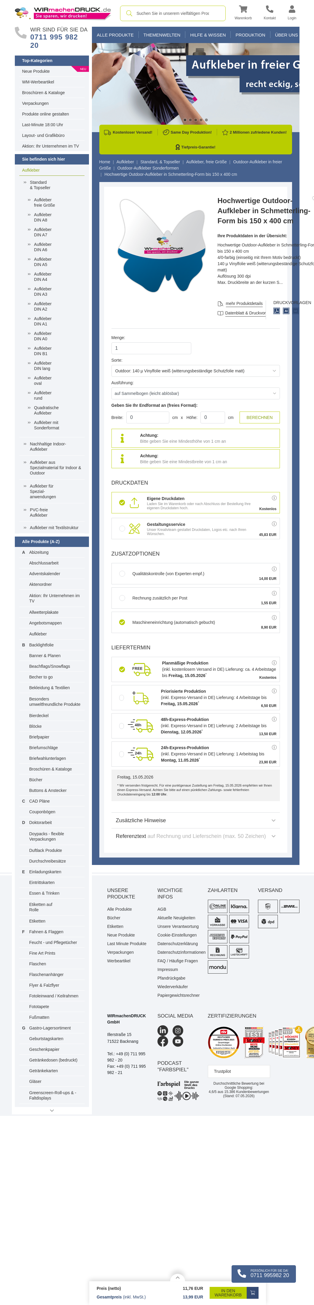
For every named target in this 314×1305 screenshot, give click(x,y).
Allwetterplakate (44, 612)
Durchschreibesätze (47, 861)
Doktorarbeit (40, 822)
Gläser (35, 1081)
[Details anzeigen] (177, 1277)
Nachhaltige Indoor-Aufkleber (48, 447)
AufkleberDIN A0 (43, 336)
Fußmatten (39, 1017)
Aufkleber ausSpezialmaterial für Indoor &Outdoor (55, 467)
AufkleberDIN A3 (43, 292)
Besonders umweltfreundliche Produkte (55, 702)
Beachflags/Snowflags (49, 666)
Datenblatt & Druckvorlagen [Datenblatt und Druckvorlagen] (250, 313)
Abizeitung (39, 552)
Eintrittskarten (42, 882)
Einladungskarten (45, 872)
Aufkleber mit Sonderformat (46, 425)
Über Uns (286, 34)
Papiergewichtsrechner (178, 995)
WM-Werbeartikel (38, 82)
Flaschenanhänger (46, 974)
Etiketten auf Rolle (40, 907)
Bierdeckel (39, 716)
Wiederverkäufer (172, 986)
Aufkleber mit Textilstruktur (54, 527)
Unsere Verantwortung (178, 926)
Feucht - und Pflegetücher (53, 942)
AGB (161, 909)
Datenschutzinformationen (178, 952)
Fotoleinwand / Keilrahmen (54, 996)
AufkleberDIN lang (43, 366)
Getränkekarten (43, 1071)
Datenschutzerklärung (177, 943)
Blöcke (35, 726)
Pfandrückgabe (171, 978)
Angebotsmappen (45, 623)
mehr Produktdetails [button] (244, 303)
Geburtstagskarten (46, 1039)
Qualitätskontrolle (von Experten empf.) (162, 574)
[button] (243, 13)
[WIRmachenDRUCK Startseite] (63, 13)
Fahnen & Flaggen (46, 932)
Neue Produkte (36, 71)
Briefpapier (39, 737)
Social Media (175, 1016)
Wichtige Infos (170, 894)
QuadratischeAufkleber (46, 410)
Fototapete (39, 1007)
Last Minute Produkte (126, 943)
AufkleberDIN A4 (43, 277)
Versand (270, 890)
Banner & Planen (45, 656)
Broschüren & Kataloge (43, 93)
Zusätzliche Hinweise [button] (195, 820)
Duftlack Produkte (45, 850)
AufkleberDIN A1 (43, 321)
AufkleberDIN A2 (43, 306)
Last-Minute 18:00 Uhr (42, 125)
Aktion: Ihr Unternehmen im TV (50, 146)
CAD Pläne (39, 801)
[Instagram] (178, 1030)
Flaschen (37, 964)
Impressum (167, 969)
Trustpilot (222, 1071)
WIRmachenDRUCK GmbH (126, 1018)
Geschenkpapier (44, 1049)
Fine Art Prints (42, 953)
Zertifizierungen (232, 1016)
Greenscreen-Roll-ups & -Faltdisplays (52, 1095)
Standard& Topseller (40, 185)
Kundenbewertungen (246, 1092)
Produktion (250, 34)
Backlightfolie (41, 645)
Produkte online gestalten (45, 114)
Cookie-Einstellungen (177, 935)
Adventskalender (44, 574)
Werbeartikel (118, 960)
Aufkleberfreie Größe (44, 202)
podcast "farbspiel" (173, 1066)
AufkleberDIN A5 (43, 262)
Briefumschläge (43, 748)
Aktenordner (40, 584)
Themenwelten (162, 34)
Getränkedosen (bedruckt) (53, 1060)
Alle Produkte (115, 34)
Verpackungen (35, 103)
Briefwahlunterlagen (47, 758)
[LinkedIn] (162, 1030)
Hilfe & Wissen (208, 34)
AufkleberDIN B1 (43, 351)
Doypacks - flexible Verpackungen (46, 836)
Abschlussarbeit (44, 563)
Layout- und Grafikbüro (43, 135)
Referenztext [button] (195, 836)
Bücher (35, 780)
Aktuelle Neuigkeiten (176, 917)
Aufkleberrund (43, 395)
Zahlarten (223, 890)
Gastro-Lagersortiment (50, 1028)
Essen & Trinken (44, 893)
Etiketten (37, 921)
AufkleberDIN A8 (43, 217)
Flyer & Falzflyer (44, 985)
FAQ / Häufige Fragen (177, 960)
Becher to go (41, 677)
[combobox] (173, 13)
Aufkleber (31, 170)
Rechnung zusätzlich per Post (153, 598)
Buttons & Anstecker (48, 790)
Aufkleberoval (43, 381)
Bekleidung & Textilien (49, 688)
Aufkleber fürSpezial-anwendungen (43, 491)
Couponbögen (42, 812)
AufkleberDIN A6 (43, 247)
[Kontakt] (270, 13)
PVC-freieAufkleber (39, 512)
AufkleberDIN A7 (43, 232)
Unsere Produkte (121, 894)
